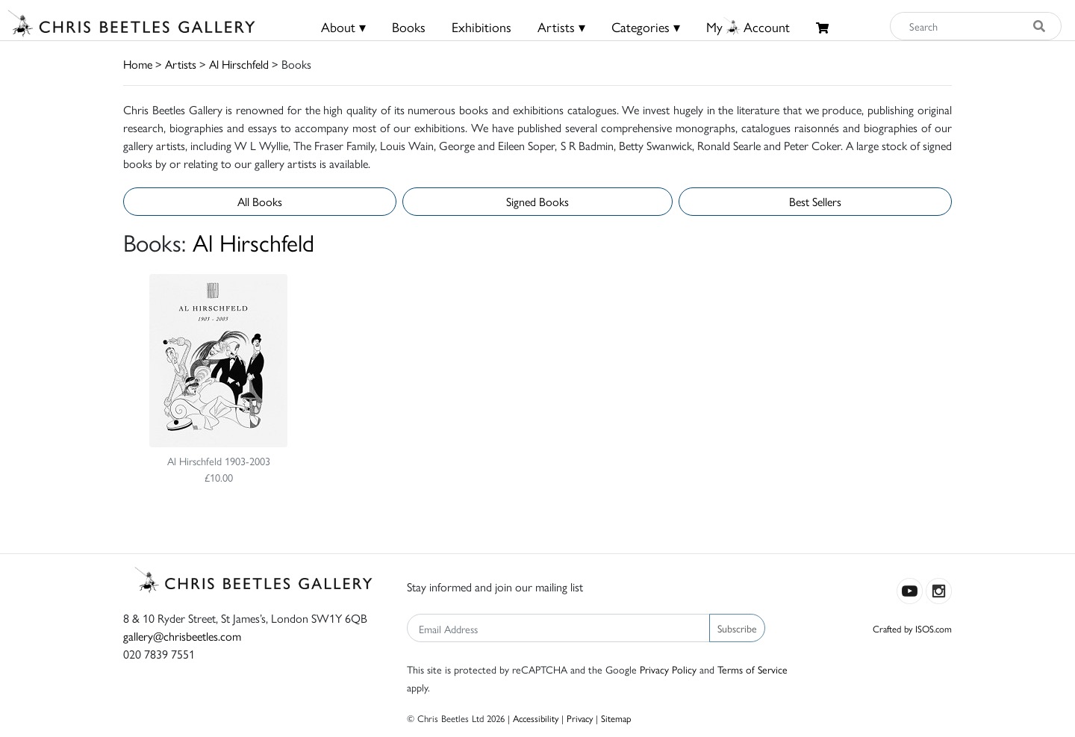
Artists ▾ (561, 26)
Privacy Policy (668, 669)
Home (137, 63)
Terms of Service (752, 669)
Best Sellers (815, 201)
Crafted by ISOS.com (912, 628)
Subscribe (737, 628)
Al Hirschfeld (239, 63)
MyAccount (748, 26)
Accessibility (535, 718)
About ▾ (343, 26)
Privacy (580, 718)
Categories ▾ (645, 26)
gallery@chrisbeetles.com (182, 635)
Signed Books (537, 201)
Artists (180, 63)
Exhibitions (481, 26)
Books (409, 26)
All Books (259, 201)
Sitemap (616, 718)
